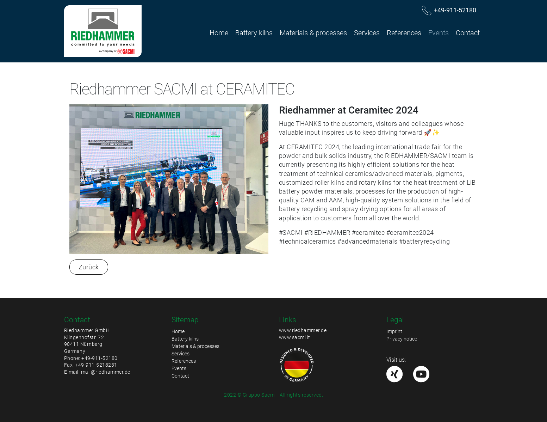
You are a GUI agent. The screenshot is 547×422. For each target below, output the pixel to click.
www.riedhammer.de (303, 330)
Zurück (89, 267)
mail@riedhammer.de (105, 372)
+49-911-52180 (99, 358)
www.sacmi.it (294, 337)
